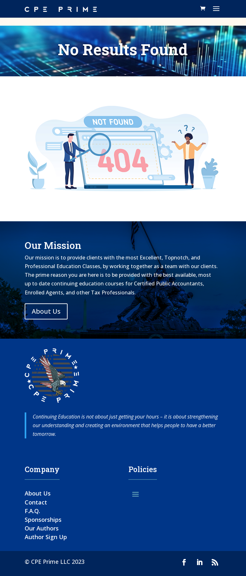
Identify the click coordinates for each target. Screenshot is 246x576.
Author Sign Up (46, 537)
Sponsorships (43, 519)
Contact (36, 502)
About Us (46, 311)
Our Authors (42, 528)
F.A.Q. (32, 511)
